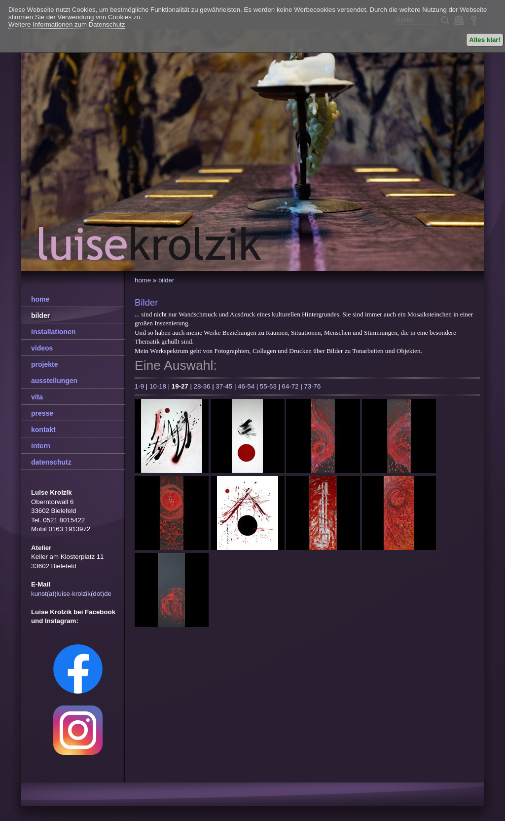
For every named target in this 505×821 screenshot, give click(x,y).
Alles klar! (485, 39)
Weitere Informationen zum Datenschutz (66, 24)
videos (42, 348)
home (143, 280)
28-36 (202, 386)
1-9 (139, 386)
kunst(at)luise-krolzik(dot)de (71, 593)
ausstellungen (54, 381)
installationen (53, 332)
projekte (44, 364)
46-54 (246, 386)
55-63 (268, 386)
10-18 (157, 386)
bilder (166, 280)
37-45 (224, 386)
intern (40, 446)
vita (37, 397)
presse (42, 413)
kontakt (43, 429)
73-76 (312, 386)
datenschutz (51, 462)
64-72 (290, 386)
